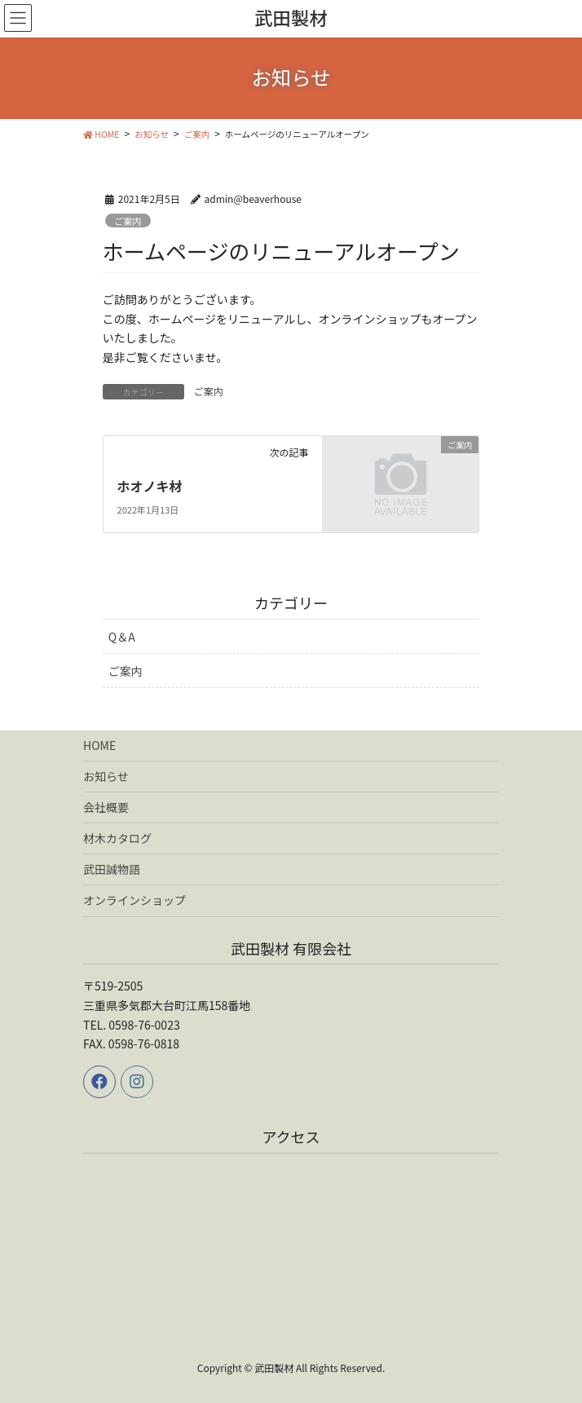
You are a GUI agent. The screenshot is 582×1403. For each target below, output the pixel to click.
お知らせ (106, 776)
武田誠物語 (111, 869)
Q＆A (121, 637)
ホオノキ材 (150, 486)
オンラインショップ (134, 900)
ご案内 (128, 220)
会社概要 (106, 807)
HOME (99, 745)
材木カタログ (117, 838)
